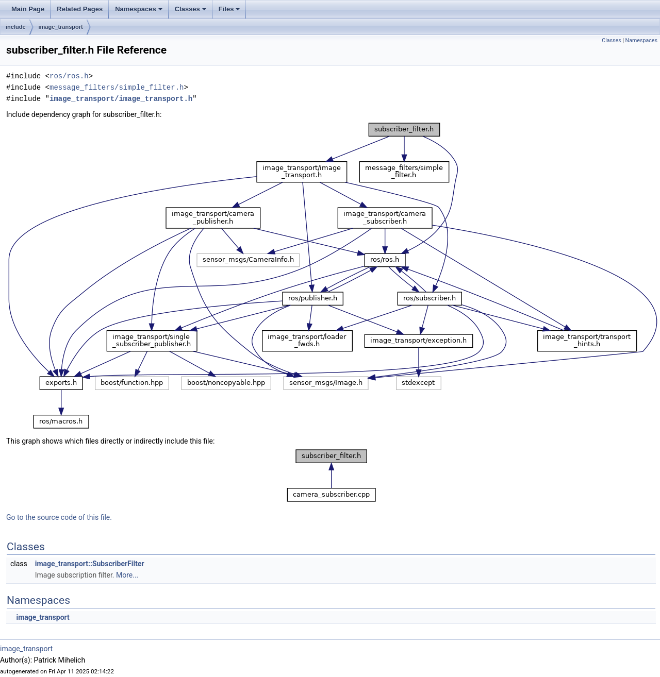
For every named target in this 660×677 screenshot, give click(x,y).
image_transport (61, 27)
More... (127, 575)
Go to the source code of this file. (59, 517)
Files (229, 9)
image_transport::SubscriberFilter (89, 564)
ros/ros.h (69, 76)
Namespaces (138, 9)
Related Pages (80, 9)
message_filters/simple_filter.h (117, 87)
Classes (190, 9)
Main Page (27, 9)
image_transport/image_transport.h (121, 99)
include (16, 27)
